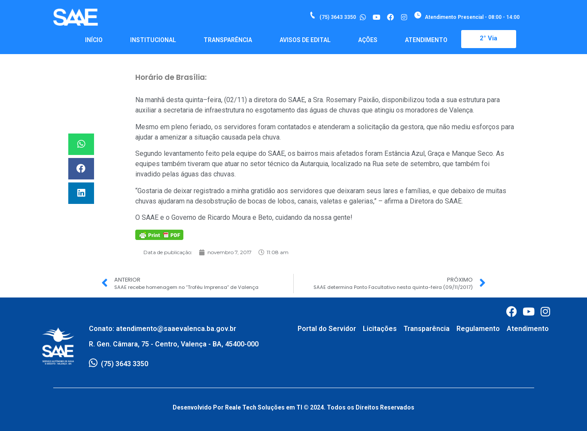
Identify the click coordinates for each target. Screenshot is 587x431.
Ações (367, 39)
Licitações (380, 329)
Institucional (153, 39)
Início (94, 39)
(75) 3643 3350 (337, 17)
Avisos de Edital (305, 39)
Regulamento (478, 329)
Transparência (228, 39)
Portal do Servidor (327, 329)
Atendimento (426, 39)
